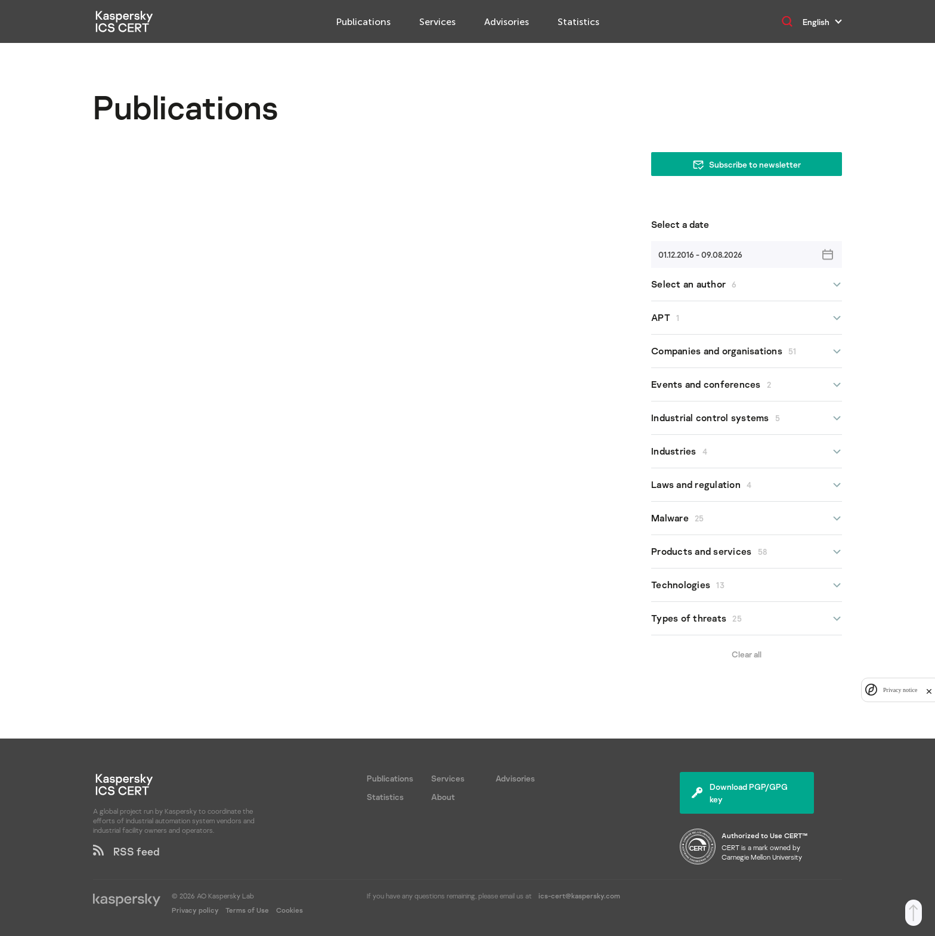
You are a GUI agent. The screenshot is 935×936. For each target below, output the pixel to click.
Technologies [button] (746, 585)
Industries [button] (746, 451)
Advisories (506, 21)
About (443, 797)
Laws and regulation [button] (746, 484)
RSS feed (126, 851)
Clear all (746, 654)
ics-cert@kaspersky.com (579, 895)
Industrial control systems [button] (746, 418)
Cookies (289, 910)
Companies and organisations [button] (746, 351)
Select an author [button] (746, 284)
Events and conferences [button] (746, 384)
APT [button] (746, 317)
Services (437, 21)
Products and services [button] (746, 551)
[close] (929, 690)
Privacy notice (900, 690)
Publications (363, 21)
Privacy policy (196, 910)
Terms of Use (247, 910)
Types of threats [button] (746, 618)
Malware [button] (746, 518)
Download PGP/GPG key (740, 792)
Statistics (578, 21)
